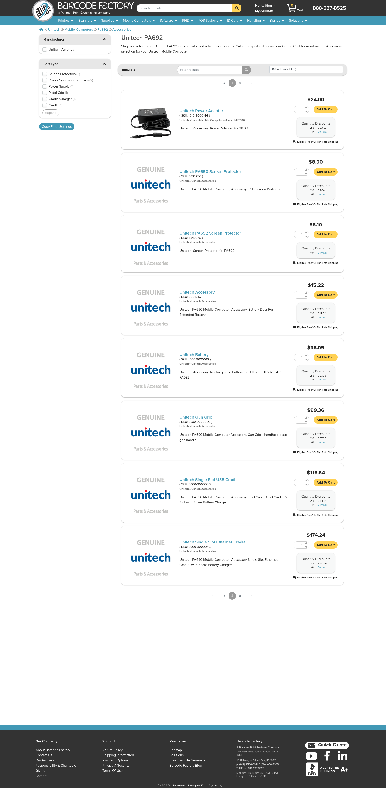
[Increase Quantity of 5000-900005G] (306, 481)
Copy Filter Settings (57, 126)
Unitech (54, 29)
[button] (104, 39)
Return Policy (112, 750)
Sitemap (176, 750)
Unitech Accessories (203, 181)
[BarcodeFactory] (43, 8)
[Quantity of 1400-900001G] (299, 357)
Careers (41, 776)
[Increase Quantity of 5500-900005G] (306, 418)
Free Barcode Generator (188, 760)
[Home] (41, 29)
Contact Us (44, 755)
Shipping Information (118, 755)
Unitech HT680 (235, 120)
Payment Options (115, 760)
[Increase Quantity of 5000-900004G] (306, 543)
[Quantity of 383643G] (299, 172)
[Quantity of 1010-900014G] (299, 109)
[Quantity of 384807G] (299, 234)
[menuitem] (65, 20)
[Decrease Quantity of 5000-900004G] (306, 547)
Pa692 (102, 29)
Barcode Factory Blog (186, 765)
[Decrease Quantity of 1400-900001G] (306, 359)
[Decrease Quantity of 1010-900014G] (306, 111)
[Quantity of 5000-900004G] (299, 545)
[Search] (236, 8)
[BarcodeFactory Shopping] (292, 8)
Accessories (121, 29)
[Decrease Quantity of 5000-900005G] (306, 484)
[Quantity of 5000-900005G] (299, 482)
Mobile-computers (79, 29)
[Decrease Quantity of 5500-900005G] (306, 422)
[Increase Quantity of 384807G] (306, 232)
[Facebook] (327, 755)
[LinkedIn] (342, 756)
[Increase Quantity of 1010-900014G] (306, 107)
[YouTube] (311, 756)
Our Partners (45, 760)
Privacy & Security (115, 765)
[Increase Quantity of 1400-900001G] (306, 355)
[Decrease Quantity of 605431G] (306, 297)
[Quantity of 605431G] (299, 295)
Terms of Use (112, 770)
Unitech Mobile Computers (207, 120)
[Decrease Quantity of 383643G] (306, 174)
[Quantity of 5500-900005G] (299, 420)
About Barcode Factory (53, 750)
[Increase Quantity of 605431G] (306, 293)
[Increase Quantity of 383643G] (306, 170)
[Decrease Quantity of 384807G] (306, 236)
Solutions (177, 755)
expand (51, 113)
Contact (322, 132)
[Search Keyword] (185, 8)
